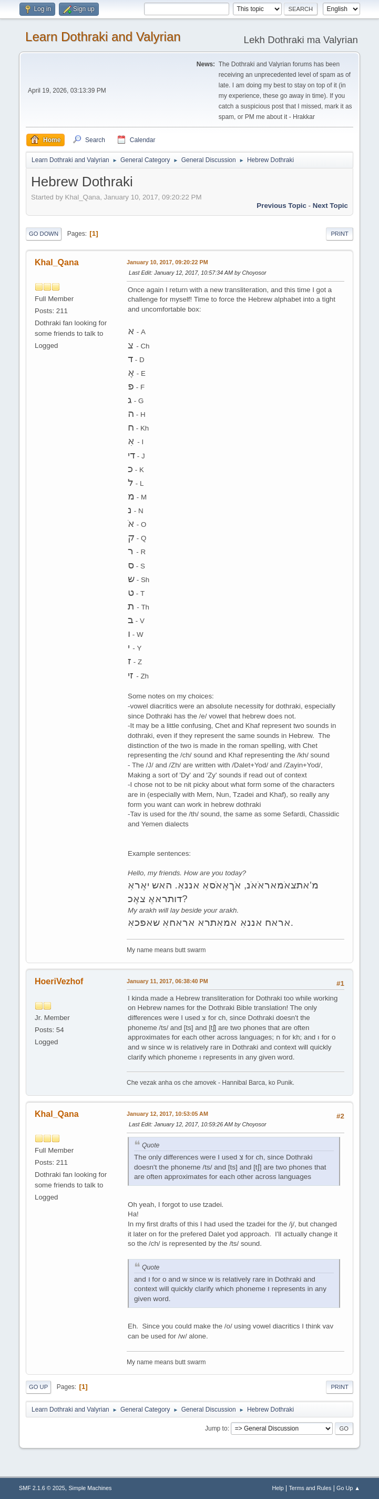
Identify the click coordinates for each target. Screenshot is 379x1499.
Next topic (330, 205)
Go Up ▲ (348, 1488)
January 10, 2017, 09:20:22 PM (167, 262)
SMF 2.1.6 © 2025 (42, 1488)
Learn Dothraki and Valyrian (103, 36)
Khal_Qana (57, 262)
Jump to (216, 1428)
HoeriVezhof (59, 981)
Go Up (38, 1387)
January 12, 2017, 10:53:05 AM (167, 1114)
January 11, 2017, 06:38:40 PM (167, 981)
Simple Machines (89, 1488)
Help (277, 1488)
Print (340, 234)
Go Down (43, 234)
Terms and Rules (310, 1488)
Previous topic (281, 205)
